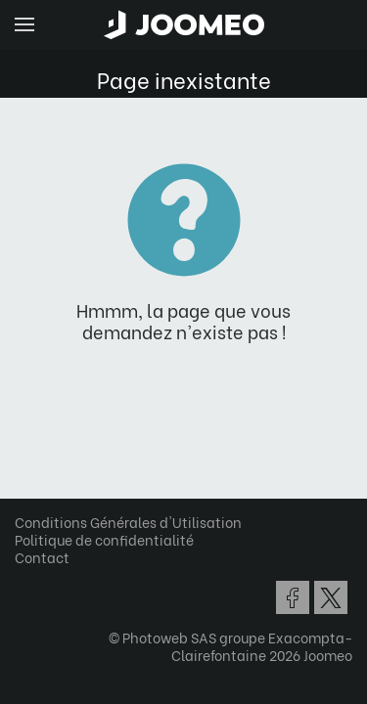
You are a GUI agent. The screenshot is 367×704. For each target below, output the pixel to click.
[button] (52, 603)
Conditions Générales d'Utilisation (128, 521)
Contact (42, 557)
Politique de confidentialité (104, 539)
